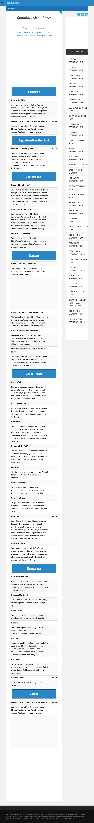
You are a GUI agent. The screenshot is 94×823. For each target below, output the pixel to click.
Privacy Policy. (67, 818)
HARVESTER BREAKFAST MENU (76, 150)
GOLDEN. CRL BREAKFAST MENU (76, 133)
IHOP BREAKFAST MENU (78, 165)
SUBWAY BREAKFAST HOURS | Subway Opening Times (77, 303)
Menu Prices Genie (32, 818)
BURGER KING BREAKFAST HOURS (77, 252)
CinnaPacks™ (48, 33)
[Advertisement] (34, 61)
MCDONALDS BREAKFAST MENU (76, 179)
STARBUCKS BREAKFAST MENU (76, 203)
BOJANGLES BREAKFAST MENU (76, 68)
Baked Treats (30, 36)
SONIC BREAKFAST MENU (76, 195)
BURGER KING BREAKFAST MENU (76, 76)
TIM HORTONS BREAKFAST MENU (76, 236)
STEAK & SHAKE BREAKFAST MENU (76, 212)
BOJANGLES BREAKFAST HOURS (77, 244)
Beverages (41, 36)
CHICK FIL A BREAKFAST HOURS (77, 268)
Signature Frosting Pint (32, 33)
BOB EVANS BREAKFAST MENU (76, 60)
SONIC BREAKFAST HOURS (76, 293)
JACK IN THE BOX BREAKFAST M (76, 171)
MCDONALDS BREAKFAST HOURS (77, 277)
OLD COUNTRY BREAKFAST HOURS (77, 285)
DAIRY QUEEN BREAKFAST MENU (76, 101)
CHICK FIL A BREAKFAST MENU (76, 85)
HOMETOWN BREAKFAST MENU (76, 158)
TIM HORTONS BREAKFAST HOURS (77, 312)
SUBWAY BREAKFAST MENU (77, 220)
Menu (11, 8)
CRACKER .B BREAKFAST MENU (76, 93)
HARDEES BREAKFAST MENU (78, 141)
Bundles (20, 36)
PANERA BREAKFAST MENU (77, 187)
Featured (17, 33)
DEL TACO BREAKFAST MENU (78, 109)
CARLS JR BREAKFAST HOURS (78, 260)
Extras (49, 36)
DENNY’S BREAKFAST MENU (77, 117)
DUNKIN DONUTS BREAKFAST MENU (76, 125)
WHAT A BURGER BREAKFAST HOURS (77, 320)
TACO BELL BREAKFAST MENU (78, 228)
